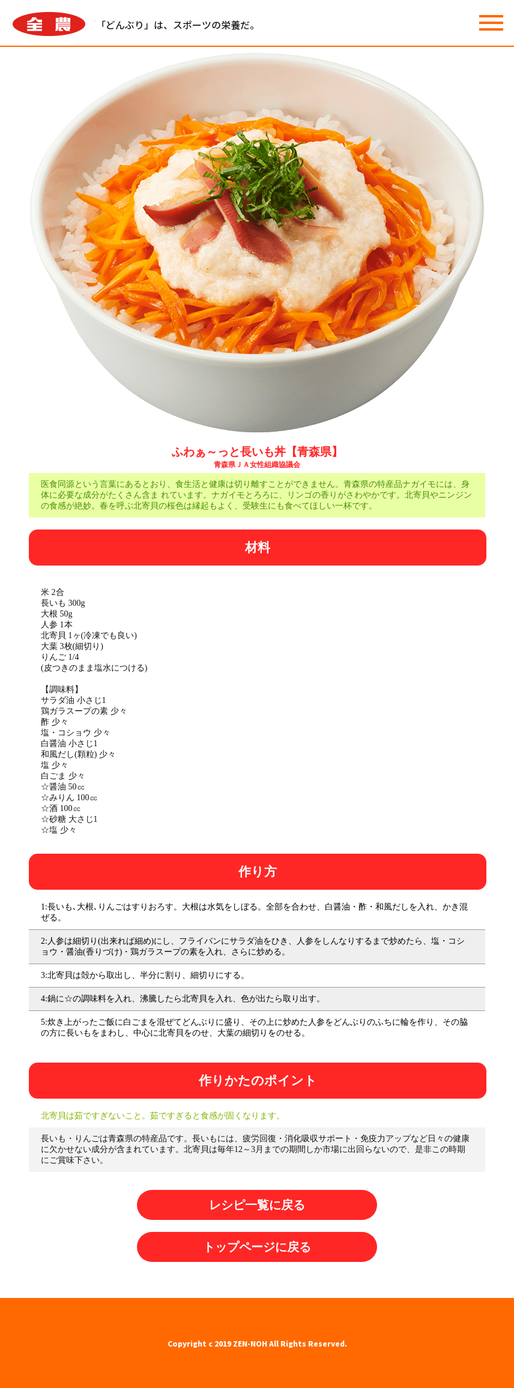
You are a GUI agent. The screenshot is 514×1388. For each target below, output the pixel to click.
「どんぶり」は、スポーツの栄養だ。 (177, 24)
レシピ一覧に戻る (257, 1204)
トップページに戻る (257, 1247)
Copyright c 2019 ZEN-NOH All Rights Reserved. (257, 1343)
